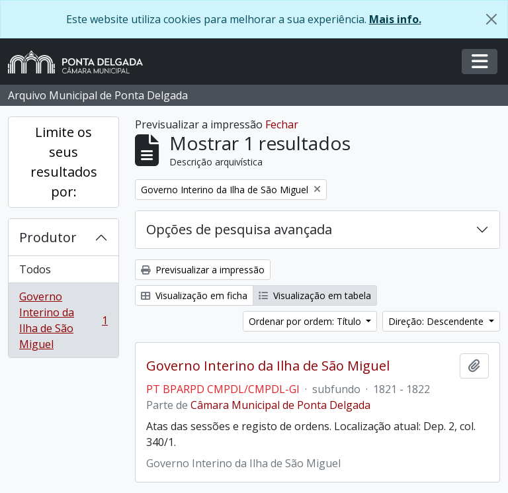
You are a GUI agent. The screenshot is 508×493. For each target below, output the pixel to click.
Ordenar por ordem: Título (306, 321)
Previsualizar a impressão (203, 269)
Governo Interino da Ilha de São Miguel (63, 320)
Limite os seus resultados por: (63, 162)
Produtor (48, 237)
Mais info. (395, 19)
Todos (35, 269)
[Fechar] (491, 19)
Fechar (281, 124)
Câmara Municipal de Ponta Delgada (280, 405)
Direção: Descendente (437, 321)
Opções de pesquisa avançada (239, 229)
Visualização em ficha (194, 295)
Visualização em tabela (315, 295)
